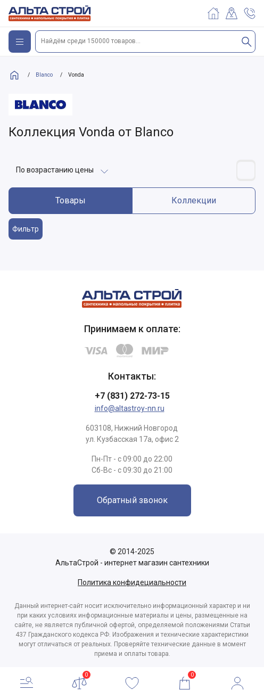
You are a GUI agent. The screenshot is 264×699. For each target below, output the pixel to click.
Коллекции (193, 200)
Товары (70, 200)
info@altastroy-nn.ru (129, 408)
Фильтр (25, 229)
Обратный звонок (132, 500)
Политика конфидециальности (132, 582)
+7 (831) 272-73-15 (132, 396)
